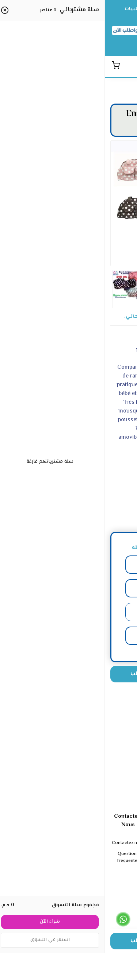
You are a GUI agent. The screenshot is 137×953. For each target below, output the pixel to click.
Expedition (113, 878)
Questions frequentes (23, 858)
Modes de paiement (113, 864)
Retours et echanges (68, 858)
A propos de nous (113, 847)
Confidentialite (68, 871)
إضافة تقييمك (68, 746)
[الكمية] (113, 674)
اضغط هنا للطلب (47, 674)
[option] (68, 188)
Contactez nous (23, 843)
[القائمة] (113, 66)
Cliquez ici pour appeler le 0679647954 (94, 925)
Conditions (68, 843)
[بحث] (126, 66)
